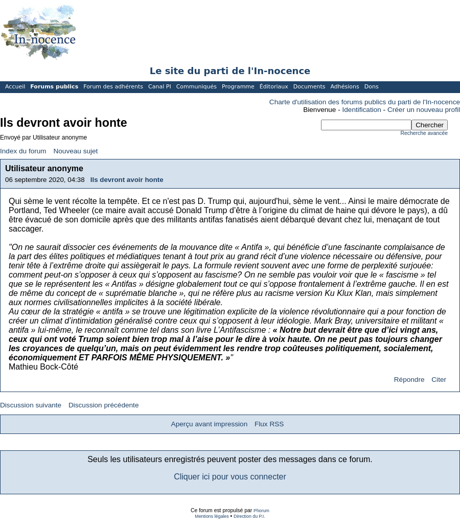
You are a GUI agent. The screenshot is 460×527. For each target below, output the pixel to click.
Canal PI (159, 86)
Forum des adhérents (113, 86)
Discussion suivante (30, 405)
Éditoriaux (274, 86)
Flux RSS (269, 424)
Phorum (261, 510)
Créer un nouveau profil (423, 109)
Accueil (15, 86)
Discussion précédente (103, 405)
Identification (361, 109)
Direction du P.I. (249, 516)
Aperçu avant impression (209, 424)
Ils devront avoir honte (127, 180)
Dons (371, 86)
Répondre (409, 379)
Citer (438, 379)
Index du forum (23, 151)
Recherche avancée (424, 133)
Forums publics (54, 86)
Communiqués (196, 86)
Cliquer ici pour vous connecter (230, 476)
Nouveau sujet (75, 151)
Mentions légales (211, 516)
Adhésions (344, 86)
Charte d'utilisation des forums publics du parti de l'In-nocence (364, 102)
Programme (238, 86)
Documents (309, 86)
